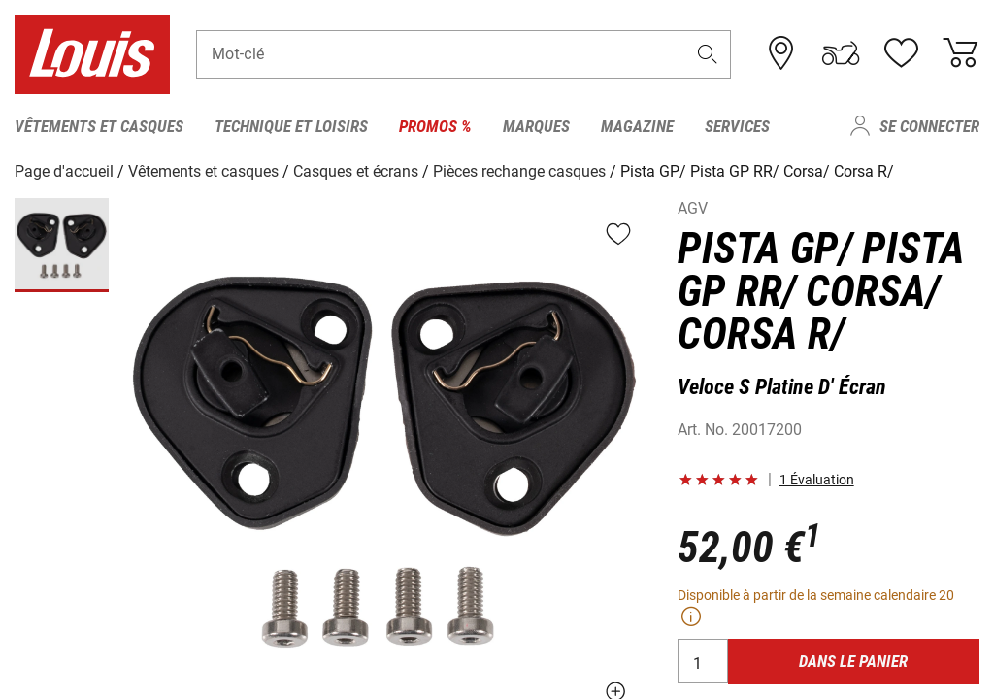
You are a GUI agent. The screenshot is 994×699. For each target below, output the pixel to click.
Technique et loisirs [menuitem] (291, 126)
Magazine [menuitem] (637, 126)
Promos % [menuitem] (435, 126)
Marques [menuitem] (536, 126)
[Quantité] (703, 661)
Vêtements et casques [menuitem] (99, 126)
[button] (707, 55)
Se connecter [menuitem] (929, 126)
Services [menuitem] (737, 126)
